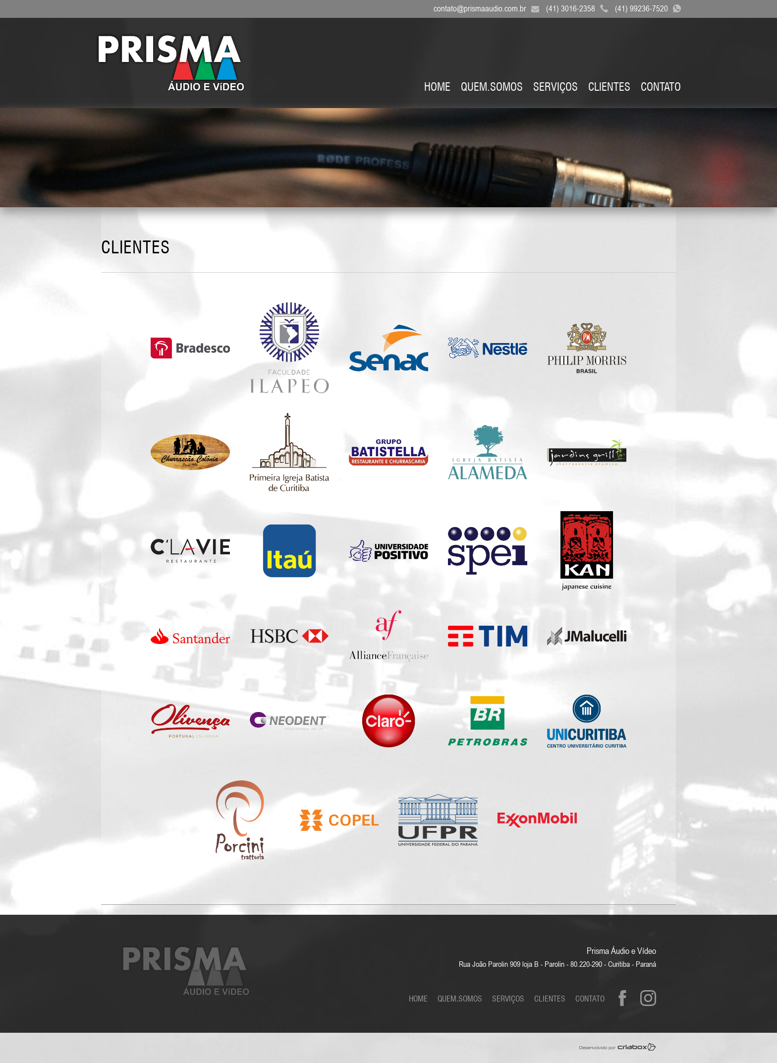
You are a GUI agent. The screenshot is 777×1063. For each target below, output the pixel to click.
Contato (661, 86)
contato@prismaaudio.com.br (489, 8)
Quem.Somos (492, 86)
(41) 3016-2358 (579, 8)
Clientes (609, 86)
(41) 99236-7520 (650, 8)
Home (437, 86)
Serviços (555, 86)
